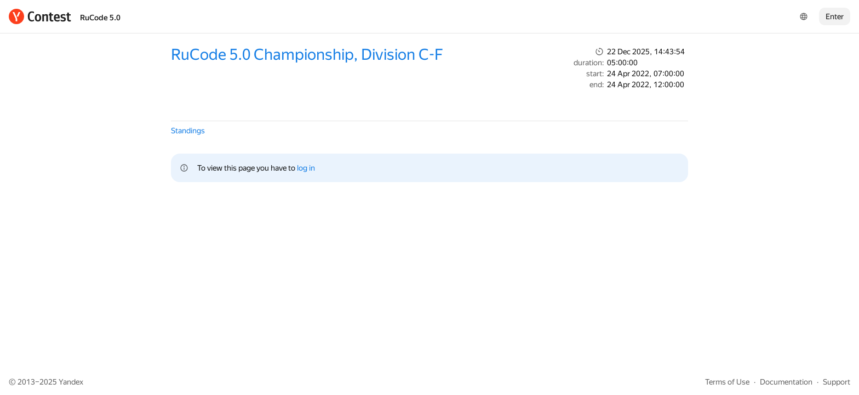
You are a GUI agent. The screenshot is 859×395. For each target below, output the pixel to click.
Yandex (71, 381)
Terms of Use (727, 381)
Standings (188, 130)
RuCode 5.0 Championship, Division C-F (307, 55)
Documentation (786, 381)
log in (306, 167)
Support (836, 381)
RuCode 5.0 (100, 17)
